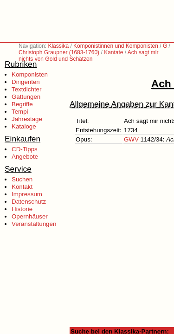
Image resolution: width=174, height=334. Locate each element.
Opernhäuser (30, 216)
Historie (22, 209)
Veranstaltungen (34, 223)
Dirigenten (26, 81)
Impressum (27, 194)
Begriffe (22, 104)
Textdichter (26, 89)
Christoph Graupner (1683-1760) (59, 52)
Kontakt (22, 186)
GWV (131, 139)
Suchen (22, 179)
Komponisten (30, 74)
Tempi (20, 111)
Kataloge (24, 126)
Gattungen (26, 96)
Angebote (25, 156)
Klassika (58, 46)
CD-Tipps (25, 149)
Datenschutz (29, 201)
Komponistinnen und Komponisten (115, 46)
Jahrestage (27, 119)
